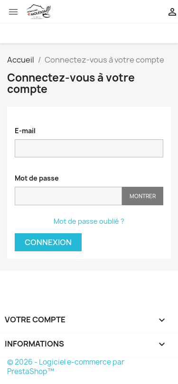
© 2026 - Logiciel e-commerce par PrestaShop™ (65, 366)
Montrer (143, 196)
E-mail (25, 130)
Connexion (48, 242)
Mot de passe (37, 178)
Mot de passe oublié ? (89, 221)
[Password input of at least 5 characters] (68, 196)
